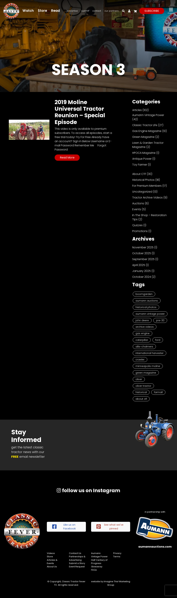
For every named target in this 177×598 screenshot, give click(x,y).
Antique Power (142, 159)
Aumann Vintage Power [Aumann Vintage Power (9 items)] (150, 314)
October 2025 (141, 253)
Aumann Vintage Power (148, 115)
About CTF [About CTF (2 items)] (141, 399)
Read (55, 10)
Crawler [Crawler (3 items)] (140, 359)
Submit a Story (77, 563)
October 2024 (141, 277)
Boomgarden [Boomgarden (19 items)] (144, 294)
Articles (137, 110)
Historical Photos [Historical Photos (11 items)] (146, 307)
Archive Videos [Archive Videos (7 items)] (145, 327)
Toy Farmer (139, 165)
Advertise (72, 10)
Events (136, 209)
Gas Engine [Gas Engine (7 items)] (143, 333)
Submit (85, 10)
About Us (52, 566)
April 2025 (138, 265)
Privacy (117, 553)
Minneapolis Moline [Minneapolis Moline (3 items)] (148, 366)
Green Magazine (143, 137)
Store (42, 10)
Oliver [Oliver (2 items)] (139, 379)
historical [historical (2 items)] (141, 392)
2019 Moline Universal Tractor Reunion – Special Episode (80, 112)
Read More (67, 158)
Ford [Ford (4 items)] (157, 340)
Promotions (140, 231)
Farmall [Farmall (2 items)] (158, 392)
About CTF (139, 174)
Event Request (77, 566)
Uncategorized (142, 192)
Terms (116, 556)
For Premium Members (147, 186)
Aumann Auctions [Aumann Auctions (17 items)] (147, 300)
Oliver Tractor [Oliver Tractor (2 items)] (143, 386)
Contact (96, 10)
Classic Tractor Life (144, 125)
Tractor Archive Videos (147, 198)
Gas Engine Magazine (146, 131)
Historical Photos (143, 180)
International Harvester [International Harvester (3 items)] (150, 353)
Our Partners (111, 10)
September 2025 (143, 259)
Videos (51, 553)
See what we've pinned (109, 526)
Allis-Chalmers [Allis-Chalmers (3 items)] (144, 346)
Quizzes (137, 225)
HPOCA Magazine (144, 153)
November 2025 (142, 247)
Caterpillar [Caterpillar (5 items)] (142, 340)
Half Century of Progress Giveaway (99, 563)
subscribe (152, 11)
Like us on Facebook (64, 526)
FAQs (94, 569)
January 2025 (141, 271)
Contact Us (75, 553)
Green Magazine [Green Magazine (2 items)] (146, 372)
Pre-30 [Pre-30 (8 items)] (160, 320)
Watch (28, 10)
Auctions (138, 203)
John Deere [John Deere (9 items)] (142, 320)
